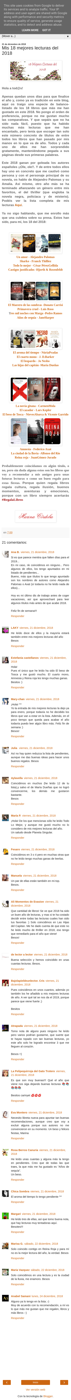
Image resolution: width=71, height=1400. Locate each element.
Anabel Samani (20, 1296)
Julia (14, 748)
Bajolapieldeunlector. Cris (27, 980)
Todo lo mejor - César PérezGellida (35, 265)
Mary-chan (18, 699)
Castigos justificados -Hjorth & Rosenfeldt (35, 269)
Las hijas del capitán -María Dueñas (35, 365)
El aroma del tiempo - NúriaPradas (35, 352)
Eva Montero (19, 1112)
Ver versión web (35, 1389)
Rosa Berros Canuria (24, 1150)
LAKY (14, 627)
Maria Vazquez (20, 1269)
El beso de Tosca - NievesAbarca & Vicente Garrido (36, 414)
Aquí (18, 205)
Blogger (48, 1396)
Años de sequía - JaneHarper (35, 317)
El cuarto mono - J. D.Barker (35, 356)
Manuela (16, 875)
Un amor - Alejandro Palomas (35, 257)
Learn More (30, 30)
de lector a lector (22, 954)
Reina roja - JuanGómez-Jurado (35, 457)
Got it (46, 30)
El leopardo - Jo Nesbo (35, 361)
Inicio (35, 1382)
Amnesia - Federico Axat (35, 449)
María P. (16, 815)
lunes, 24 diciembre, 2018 (47, 1296)
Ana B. (15, 552)
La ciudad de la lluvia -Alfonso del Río (35, 453)
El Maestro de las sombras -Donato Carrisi (35, 305)
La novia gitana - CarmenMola (35, 406)
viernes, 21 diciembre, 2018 (37, 552)
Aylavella (17, 778)
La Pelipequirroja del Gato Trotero (33, 1071)
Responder (17, 616)
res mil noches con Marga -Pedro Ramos (36, 313)
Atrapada (17, 1025)
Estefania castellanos (25, 657)
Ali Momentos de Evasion (27, 901)
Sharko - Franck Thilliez (35, 261)
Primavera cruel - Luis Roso (35, 309)
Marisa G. (17, 1243)
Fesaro (15, 849)
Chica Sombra (20, 1191)
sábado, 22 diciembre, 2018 (41, 1243)
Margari (16, 1213)
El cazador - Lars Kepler (35, 410)
